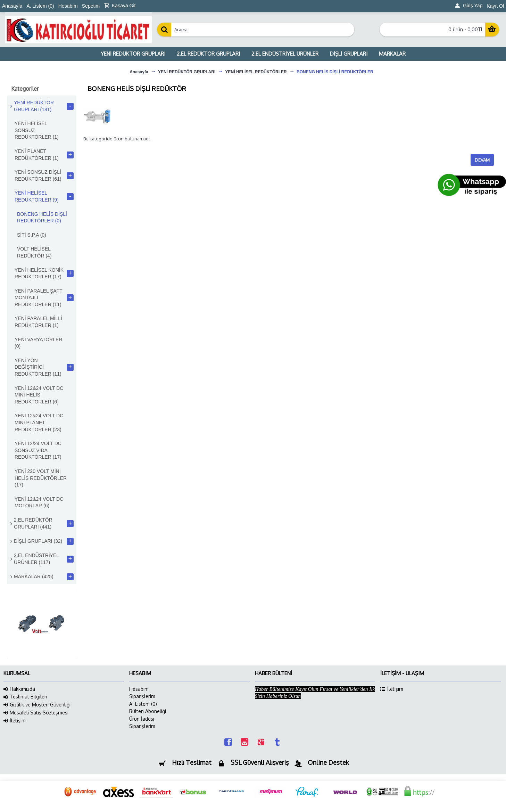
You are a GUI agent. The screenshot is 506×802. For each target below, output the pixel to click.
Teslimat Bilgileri (25, 697)
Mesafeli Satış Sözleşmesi (35, 713)
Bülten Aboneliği (147, 711)
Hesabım (139, 689)
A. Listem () (143, 704)
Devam (482, 160)
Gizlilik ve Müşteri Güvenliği (36, 705)
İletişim (14, 721)
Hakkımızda (19, 689)
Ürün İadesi (141, 719)
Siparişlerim (142, 696)
